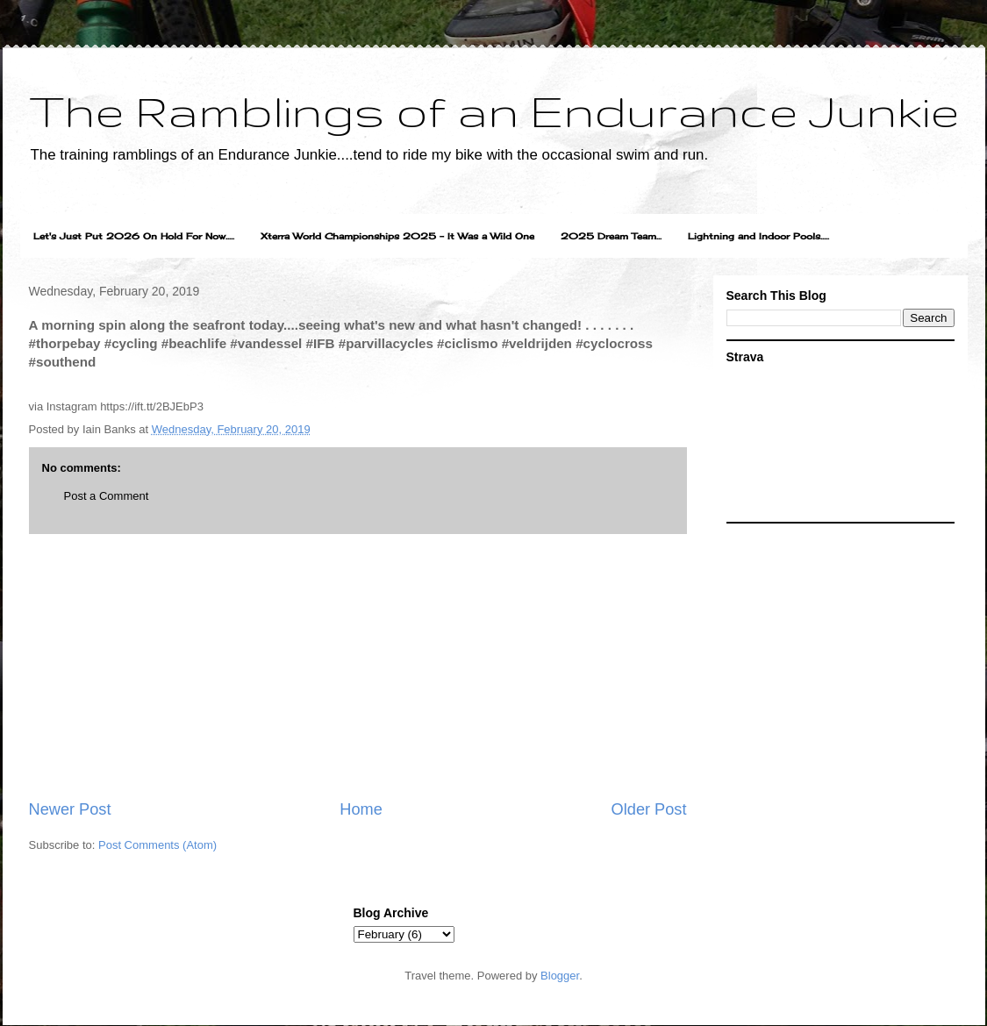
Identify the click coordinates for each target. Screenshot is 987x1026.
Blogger (559, 975)
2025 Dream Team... (611, 236)
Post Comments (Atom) (157, 844)
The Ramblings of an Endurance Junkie (494, 110)
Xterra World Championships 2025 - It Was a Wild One (397, 236)
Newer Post (70, 809)
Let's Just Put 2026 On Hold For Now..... (133, 236)
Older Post (649, 809)
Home (361, 809)
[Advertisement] (358, 666)
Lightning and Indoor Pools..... (758, 236)
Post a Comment (106, 495)
